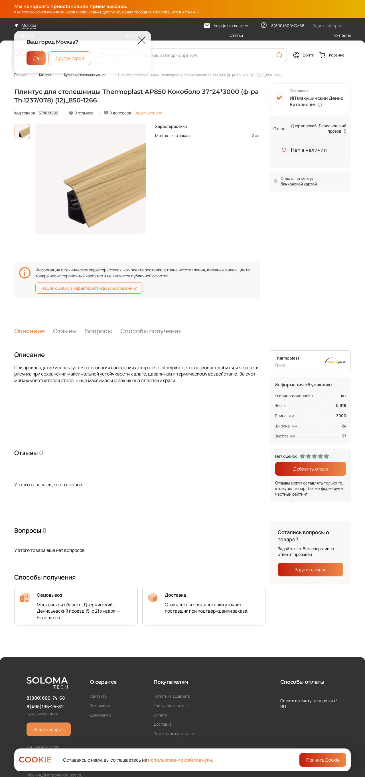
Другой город (69, 58)
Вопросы (98, 331)
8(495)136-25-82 (45, 706)
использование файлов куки (180, 760)
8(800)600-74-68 (46, 698)
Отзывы (65, 331)
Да (36, 58)
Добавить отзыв (310, 469)
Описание (29, 331)
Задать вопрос (148, 113)
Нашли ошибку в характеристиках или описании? (89, 288)
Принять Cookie (323, 760)
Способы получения (151, 331)
